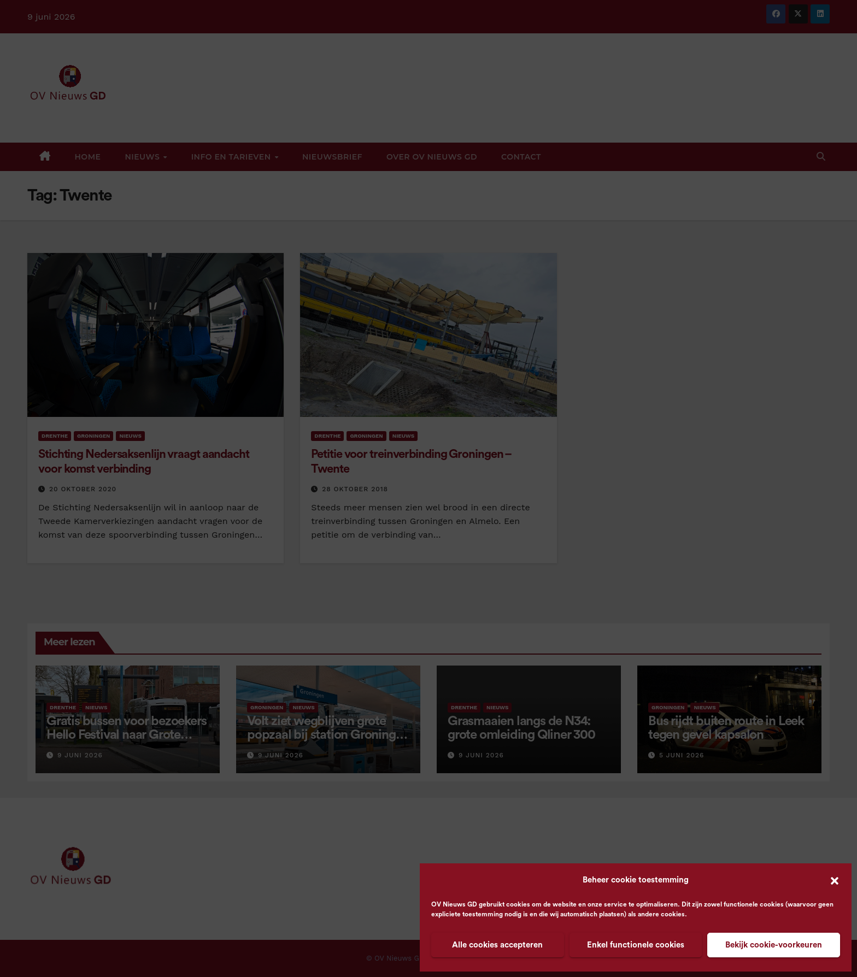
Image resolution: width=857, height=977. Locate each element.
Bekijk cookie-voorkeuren (773, 945)
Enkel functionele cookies (635, 945)
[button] (834, 880)
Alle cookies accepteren (497, 945)
